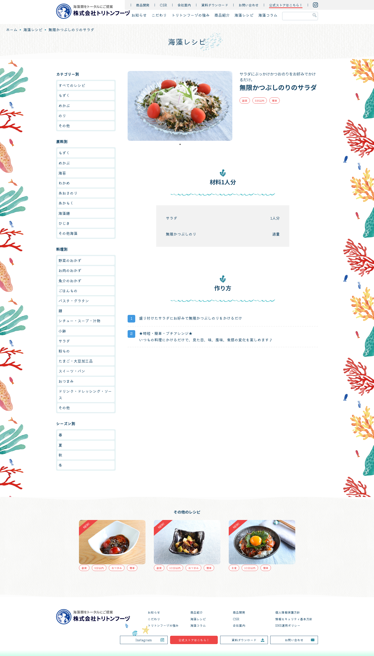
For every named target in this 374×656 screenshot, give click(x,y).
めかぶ (64, 105)
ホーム (11, 29)
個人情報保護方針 (287, 612)
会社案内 (184, 4)
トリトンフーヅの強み (190, 15)
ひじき (64, 223)
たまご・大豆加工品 (75, 361)
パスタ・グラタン (73, 300)
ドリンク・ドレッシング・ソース (85, 394)
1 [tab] (180, 144)
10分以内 (175, 568)
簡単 (274, 100)
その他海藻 (68, 233)
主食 (234, 568)
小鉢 (62, 331)
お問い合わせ (249, 4)
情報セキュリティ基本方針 (293, 619)
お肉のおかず (69, 270)
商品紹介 (222, 15)
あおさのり (68, 193)
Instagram (143, 640)
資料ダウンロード (214, 4)
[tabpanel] (180, 106)
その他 (64, 125)
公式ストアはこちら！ (193, 640)
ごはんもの (68, 290)
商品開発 (142, 4)
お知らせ (139, 15)
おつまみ (66, 381)
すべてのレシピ (71, 85)
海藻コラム (267, 15)
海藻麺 (64, 213)
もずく (64, 95)
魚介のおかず (69, 280)
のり (62, 115)
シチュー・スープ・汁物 (79, 320)
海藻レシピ (244, 15)
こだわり (159, 15)
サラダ (64, 341)
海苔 (62, 173)
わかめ (64, 183)
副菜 (244, 100)
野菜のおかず (69, 260)
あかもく (66, 203)
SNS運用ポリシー (287, 625)
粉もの (64, 351)
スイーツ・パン (71, 371)
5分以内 (259, 100)
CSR (163, 4)
